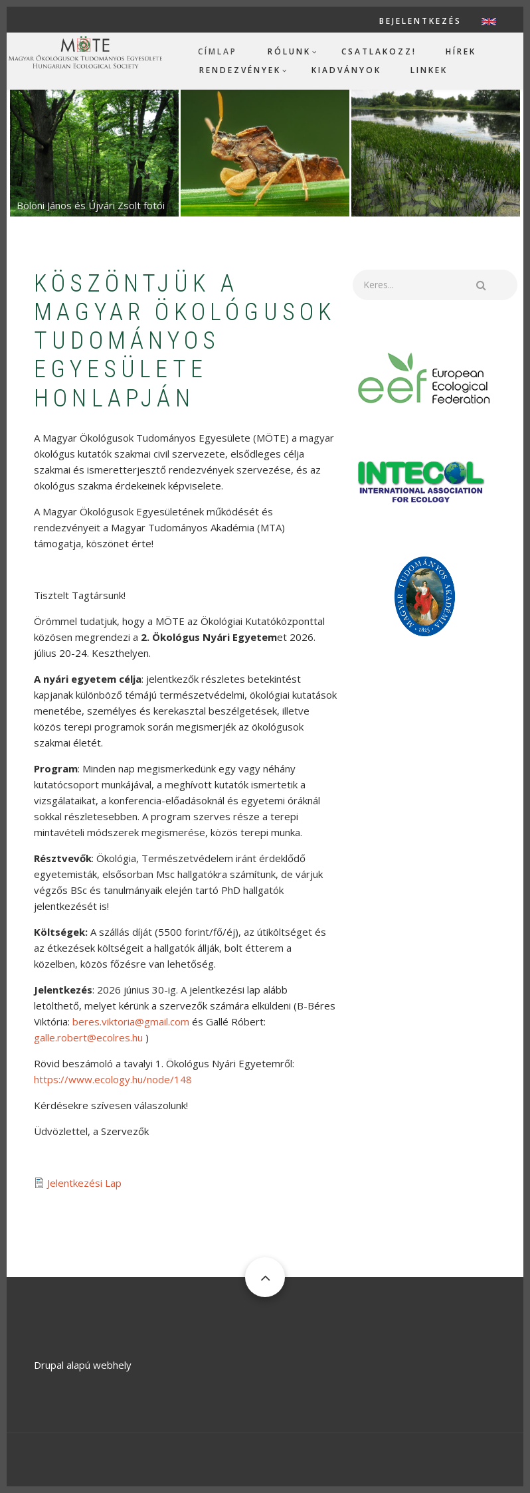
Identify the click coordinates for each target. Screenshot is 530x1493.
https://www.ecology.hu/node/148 (113, 1079)
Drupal (49, 1364)
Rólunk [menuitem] (289, 51)
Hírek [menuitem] (461, 51)
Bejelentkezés (420, 21)
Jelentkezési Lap (84, 1182)
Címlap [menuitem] (217, 51)
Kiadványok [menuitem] (346, 70)
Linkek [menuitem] (429, 70)
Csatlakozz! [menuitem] (378, 51)
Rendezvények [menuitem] (240, 70)
